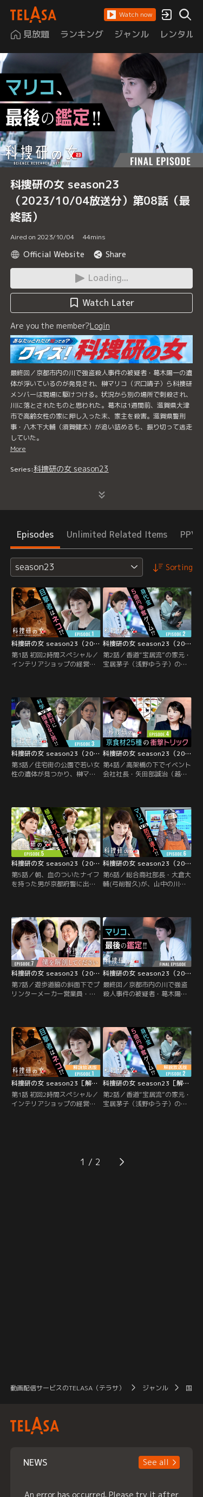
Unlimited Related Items (117, 534)
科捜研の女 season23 (71, 468)
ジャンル (155, 1388)
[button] (130, 14)
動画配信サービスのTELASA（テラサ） (67, 1388)
